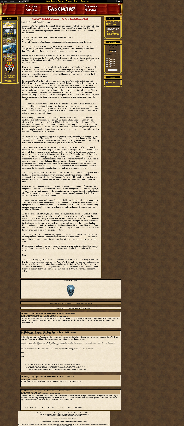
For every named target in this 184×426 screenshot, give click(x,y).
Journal (40, 316)
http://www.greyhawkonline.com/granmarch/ (55, 316)
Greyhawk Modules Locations (9, 81)
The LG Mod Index (9, 79)
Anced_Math (26, 315)
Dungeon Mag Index (9, 77)
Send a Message (32, 316)
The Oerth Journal (9, 75)
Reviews (76, 1)
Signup (26, 1)
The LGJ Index (9, 76)
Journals (69, 1)
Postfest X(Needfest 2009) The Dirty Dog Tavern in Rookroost (113, 33)
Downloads (85, 1)
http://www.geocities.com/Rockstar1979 (49, 393)
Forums (54, 1)
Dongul (49, 22)
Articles (61, 1)
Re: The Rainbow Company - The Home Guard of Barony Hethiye (43, 364)
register (87, 308)
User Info (24, 316)
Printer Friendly (112, 82)
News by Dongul (111, 24)
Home (48, 1)
